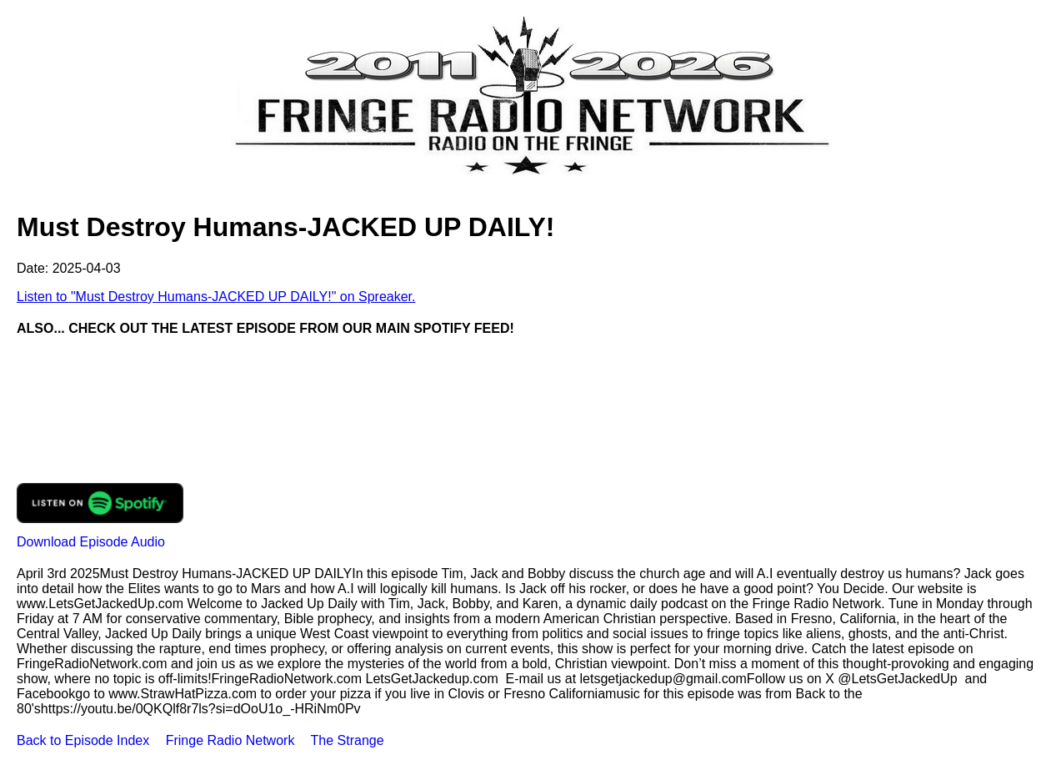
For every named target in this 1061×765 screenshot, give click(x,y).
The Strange (347, 740)
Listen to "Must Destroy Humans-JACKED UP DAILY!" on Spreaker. (216, 296)
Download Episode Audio (91, 542)
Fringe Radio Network (230, 740)
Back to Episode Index (83, 740)
